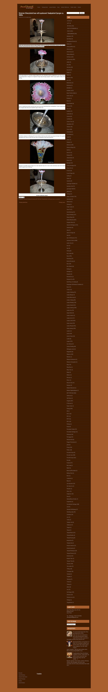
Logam (68, 341)
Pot (67, 460)
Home (39, 7)
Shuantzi (68, 488)
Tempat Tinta (70, 561)
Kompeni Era (69, 279)
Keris (68, 263)
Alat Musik (69, 38)
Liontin (68, 338)
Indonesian (69, 227)
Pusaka (68, 462)
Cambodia (69, 113)
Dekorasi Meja (70, 147)
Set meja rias (70, 486)
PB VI (68, 416)
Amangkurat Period (71, 41)
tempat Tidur (70, 558)
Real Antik (69, 465)
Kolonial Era (69, 276)
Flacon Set (69, 168)
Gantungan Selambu (71, 183)
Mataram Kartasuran (71, 359)
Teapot (68, 527)
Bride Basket (69, 103)
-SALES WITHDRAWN (71, 28)
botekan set (69, 90)
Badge (68, 72)
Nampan (68, 385)
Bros (68, 108)
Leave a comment (56, 199)
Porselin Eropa (70, 457)
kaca (68, 245)
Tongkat (68, 576)
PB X (68, 421)
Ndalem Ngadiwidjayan (72, 390)
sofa (68, 506)
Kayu (68, 256)
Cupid (68, 137)
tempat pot (69, 555)
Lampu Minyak (70, 325)
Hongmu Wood (70, 222)
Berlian (68, 77)
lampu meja (69, 323)
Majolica (68, 354)
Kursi (68, 287)
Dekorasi (69, 144)
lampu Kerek (69, 313)
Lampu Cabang (70, 300)
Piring (68, 447)
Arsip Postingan (22, 679)
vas (67, 589)
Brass (68, 100)
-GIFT (68, 23)
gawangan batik (70, 188)
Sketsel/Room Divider (71, 499)
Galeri (68, 178)
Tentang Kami (45, 7)
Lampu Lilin (69, 318)
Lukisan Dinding (70, 346)
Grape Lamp (69, 206)
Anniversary (69, 51)
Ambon (68, 44)
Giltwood (69, 201)
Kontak (79, 7)
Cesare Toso (69, 121)
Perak (68, 426)
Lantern (68, 331)
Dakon (68, 139)
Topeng (68, 579)
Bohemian (69, 82)
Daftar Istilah (73, 7)
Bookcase (69, 85)
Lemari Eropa (70, 336)
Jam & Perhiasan (70, 237)
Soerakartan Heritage (71, 504)
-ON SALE (69, 26)
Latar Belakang (22, 675)
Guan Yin (69, 209)
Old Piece (69, 398)
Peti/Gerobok (70, 439)
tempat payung (70, 548)
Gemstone (69, 199)
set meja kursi (70, 483)
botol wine (69, 95)
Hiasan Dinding (70, 214)
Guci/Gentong (70, 212)
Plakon (68, 450)
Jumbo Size (69, 243)
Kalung (68, 250)
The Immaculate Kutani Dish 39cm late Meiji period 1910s (80, 632)
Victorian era (69, 597)
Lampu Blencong (70, 297)
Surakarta (69, 514)
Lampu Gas (69, 310)
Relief (68, 468)
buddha (68, 111)
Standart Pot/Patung (71, 509)
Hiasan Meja (69, 217)
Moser (68, 380)
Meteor (68, 375)
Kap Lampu (69, 253)
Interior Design (70, 232)
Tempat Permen (70, 553)
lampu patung (70, 328)
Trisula (68, 581)
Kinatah (68, 274)
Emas (68, 160)
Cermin (68, 116)
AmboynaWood (70, 46)
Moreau (68, 377)
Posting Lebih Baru (23, 202)
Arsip (58, 7)
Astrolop (69, 67)
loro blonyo (69, 344)
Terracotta (69, 566)
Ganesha (69, 181)
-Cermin (68, 20)
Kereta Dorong (70, 261)
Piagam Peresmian (71, 442)
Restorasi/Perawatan (71, 470)
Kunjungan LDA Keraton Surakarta (74, 284)
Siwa (68, 496)
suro (68, 517)
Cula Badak (69, 134)
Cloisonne (69, 132)
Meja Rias (69, 367)
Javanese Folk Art (71, 240)
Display (68, 155)
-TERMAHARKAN (70, 33)
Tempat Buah (44, 199)
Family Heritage (70, 165)
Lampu (68, 289)
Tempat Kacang (70, 537)
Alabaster (69, 36)
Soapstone (69, 501)
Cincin (68, 129)
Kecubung (33, 199)
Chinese (68, 126)
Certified (69, 119)
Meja (68, 364)
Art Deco (69, 57)
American (69, 49)
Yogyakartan (69, 602)
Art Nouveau (69, 59)
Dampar (68, 142)
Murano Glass (70, 382)
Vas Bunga (50, 199)
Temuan (68, 563)
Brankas (68, 98)
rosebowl (69, 478)
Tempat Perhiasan (71, 550)
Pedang (68, 424)
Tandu (68, 519)
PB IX (68, 413)
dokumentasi (69, 157)
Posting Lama (62, 202)
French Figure (70, 173)
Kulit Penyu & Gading (71, 282)
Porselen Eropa (70, 452)
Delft (68, 150)
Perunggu (69, 437)
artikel (68, 62)
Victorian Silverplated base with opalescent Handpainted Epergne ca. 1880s (41, 14)
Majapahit (69, 351)
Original (68, 400)
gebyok (68, 191)
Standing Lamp (70, 512)
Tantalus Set (69, 522)
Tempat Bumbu (70, 535)
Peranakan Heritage (71, 431)
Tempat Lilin (69, 543)
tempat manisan (70, 545)
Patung (68, 408)
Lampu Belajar (70, 294)
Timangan (69, 571)
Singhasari (69, 493)
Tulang (68, 584)
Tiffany (68, 568)
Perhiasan (69, 434)
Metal (68, 372)
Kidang (68, 269)
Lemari (68, 333)
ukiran (68, 587)
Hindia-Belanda (70, 219)
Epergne (69, 163)
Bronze (68, 106)
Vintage (68, 600)
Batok (68, 75)
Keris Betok (69, 266)
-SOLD (68, 31)
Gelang (68, 194)
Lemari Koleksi (52, 7)
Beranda (20, 673)
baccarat (68, 69)
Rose (68, 475)
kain (67, 248)
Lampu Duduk (70, 305)
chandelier (69, 124)
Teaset (68, 530)
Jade (68, 235)
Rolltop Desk (69, 473)
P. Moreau (69, 403)
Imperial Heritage (27, 199)
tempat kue (69, 540)
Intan (68, 230)
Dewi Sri (68, 152)
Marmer (68, 356)
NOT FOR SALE (38, 199)
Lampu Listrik (70, 320)
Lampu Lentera (70, 315)
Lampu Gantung (70, 292)
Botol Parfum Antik (71, 93)
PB (67, 411)
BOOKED (69, 88)
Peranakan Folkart (71, 429)
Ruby (68, 481)
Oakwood (69, 395)
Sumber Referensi (65, 7)
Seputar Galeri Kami (23, 677)
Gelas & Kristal (70, 196)
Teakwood (69, 524)
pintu (68, 444)
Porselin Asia (69, 455)
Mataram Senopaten (71, 362)
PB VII (68, 419)
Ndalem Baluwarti (71, 387)
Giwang (68, 204)
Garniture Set (70, 186)
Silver (68, 491)
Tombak (68, 574)
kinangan (69, 271)
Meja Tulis (69, 369)
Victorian (69, 594)
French (68, 170)
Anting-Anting (70, 54)
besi (68, 80)
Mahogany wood (70, 349)
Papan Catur (69, 406)
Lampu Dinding (70, 302)
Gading (68, 175)
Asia (68, 64)
